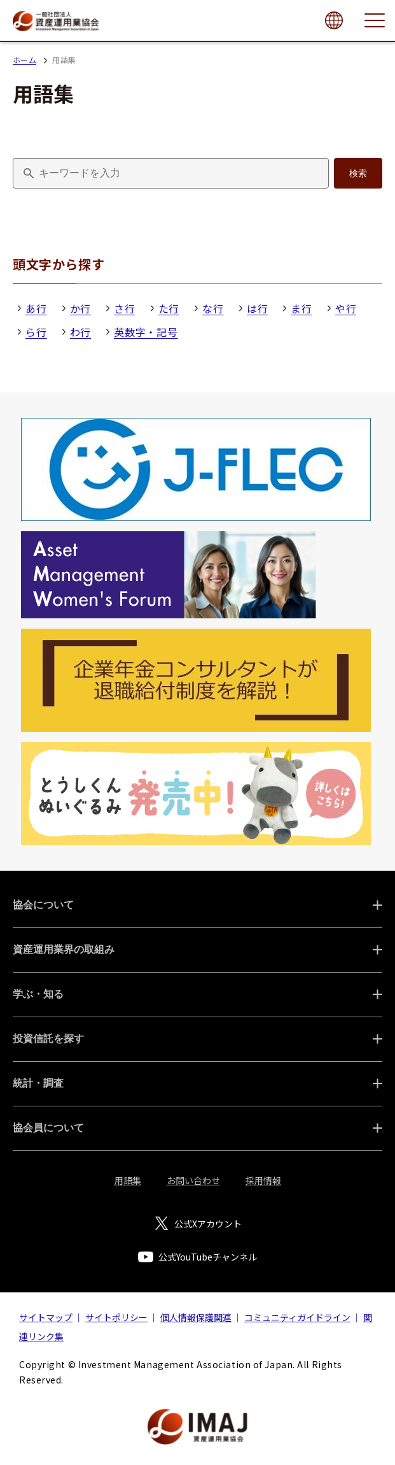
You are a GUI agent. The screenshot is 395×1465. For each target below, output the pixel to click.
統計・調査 (38, 1083)
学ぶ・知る (38, 994)
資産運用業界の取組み (63, 949)
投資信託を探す (48, 1038)
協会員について (48, 1127)
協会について (43, 904)
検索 (358, 173)
